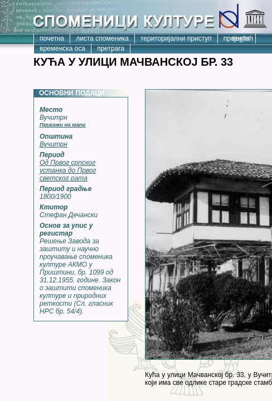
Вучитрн (53, 144)
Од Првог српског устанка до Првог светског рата (68, 170)
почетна (52, 38)
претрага (110, 48)
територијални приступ (176, 38)
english (242, 38)
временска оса (62, 48)
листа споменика (102, 38)
